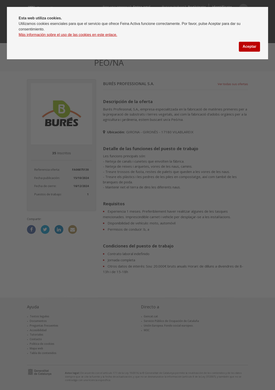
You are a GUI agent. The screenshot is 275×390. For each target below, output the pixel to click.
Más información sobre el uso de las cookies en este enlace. (68, 35)
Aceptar (249, 46)
